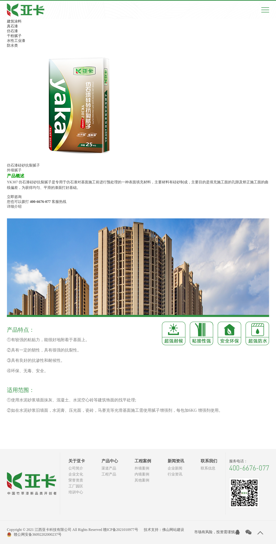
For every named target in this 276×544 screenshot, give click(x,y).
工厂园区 (75, 486)
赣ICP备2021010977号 (120, 530)
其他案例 (142, 480)
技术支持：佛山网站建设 (164, 530)
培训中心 (75, 492)
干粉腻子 (14, 36)
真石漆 (12, 26)
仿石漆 (12, 31)
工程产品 (108, 474)
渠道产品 (108, 468)
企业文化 (75, 474)
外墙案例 (142, 468)
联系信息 (208, 468)
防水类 (12, 45)
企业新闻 (175, 468)
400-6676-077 (249, 468)
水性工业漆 (16, 41)
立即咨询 (14, 197)
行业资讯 (175, 474)
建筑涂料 (14, 21)
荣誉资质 (75, 480)
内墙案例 (142, 474)
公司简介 (75, 468)
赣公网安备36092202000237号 (34, 534)
